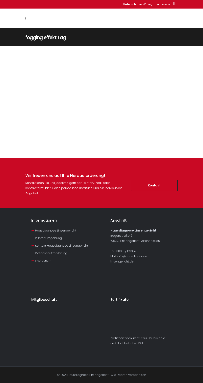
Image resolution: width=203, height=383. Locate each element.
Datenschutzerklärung (137, 4)
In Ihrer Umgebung (48, 238)
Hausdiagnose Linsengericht (55, 230)
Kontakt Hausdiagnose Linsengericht (61, 245)
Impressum (163, 4)
